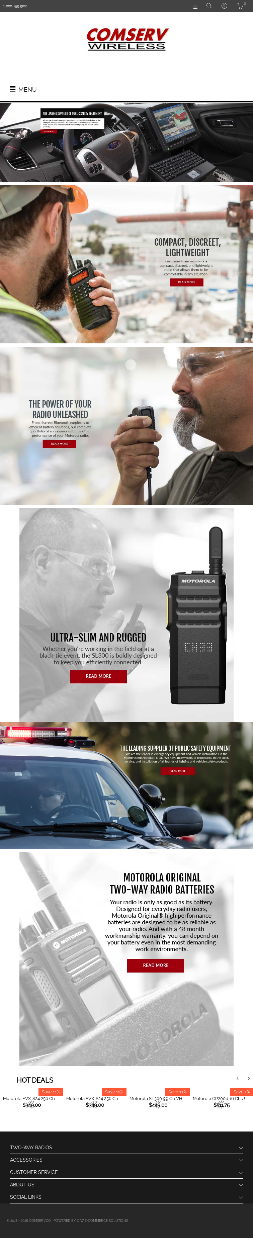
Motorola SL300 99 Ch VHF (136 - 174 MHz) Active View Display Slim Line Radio (158, 1098)
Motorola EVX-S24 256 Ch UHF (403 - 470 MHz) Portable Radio (31, 1098)
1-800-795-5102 (15, 6)
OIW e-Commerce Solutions (102, 1221)
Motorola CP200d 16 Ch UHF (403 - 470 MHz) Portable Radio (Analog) (221, 1098)
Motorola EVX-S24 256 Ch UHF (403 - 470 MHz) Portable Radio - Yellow (94, 1098)
